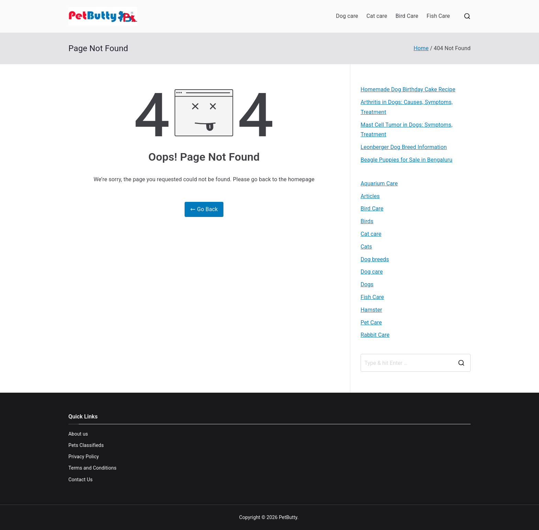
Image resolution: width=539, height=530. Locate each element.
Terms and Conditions (92, 468)
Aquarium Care (379, 183)
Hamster (371, 310)
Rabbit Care (375, 335)
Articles (370, 196)
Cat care (376, 16)
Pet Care (371, 322)
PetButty (288, 517)
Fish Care (438, 16)
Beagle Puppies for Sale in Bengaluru (406, 160)
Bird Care (406, 16)
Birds (367, 221)
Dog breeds (375, 259)
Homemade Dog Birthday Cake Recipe (408, 89)
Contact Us (80, 479)
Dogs (367, 284)
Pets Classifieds (86, 445)
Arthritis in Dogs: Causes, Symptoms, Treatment (407, 107)
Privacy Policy (83, 456)
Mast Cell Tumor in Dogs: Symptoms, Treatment (406, 130)
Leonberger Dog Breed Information (404, 147)
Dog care (347, 16)
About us (78, 434)
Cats (366, 246)
